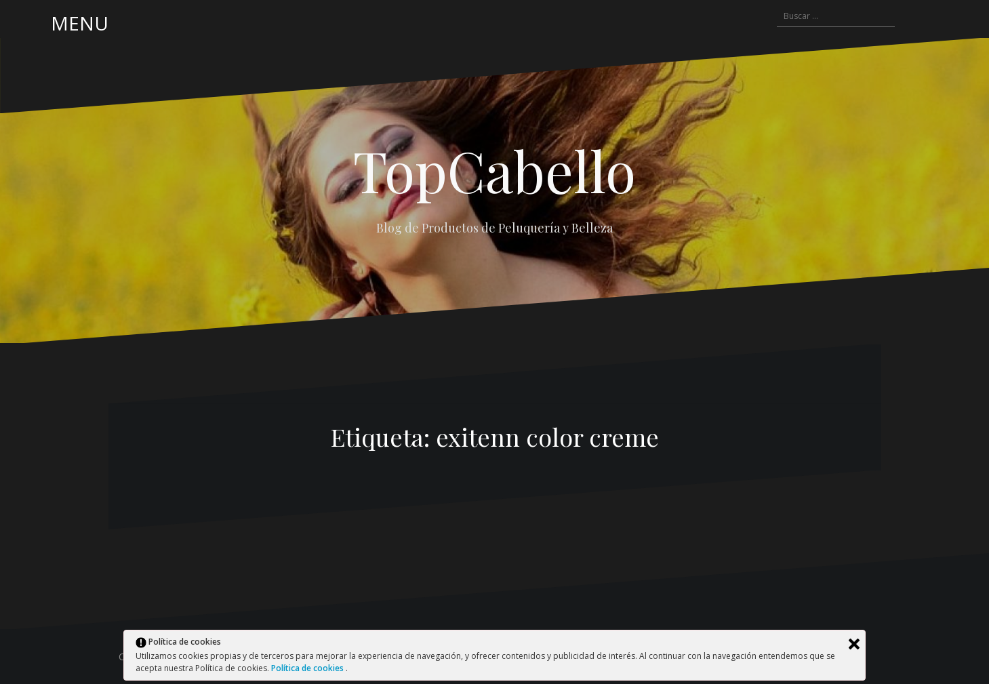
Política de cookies (308, 668)
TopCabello (494, 170)
